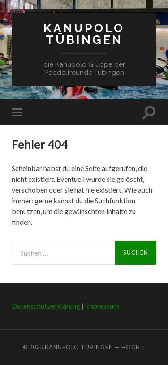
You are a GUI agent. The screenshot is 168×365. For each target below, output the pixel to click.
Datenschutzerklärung (46, 305)
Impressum (102, 305)
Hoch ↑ (133, 347)
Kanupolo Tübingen (84, 34)
